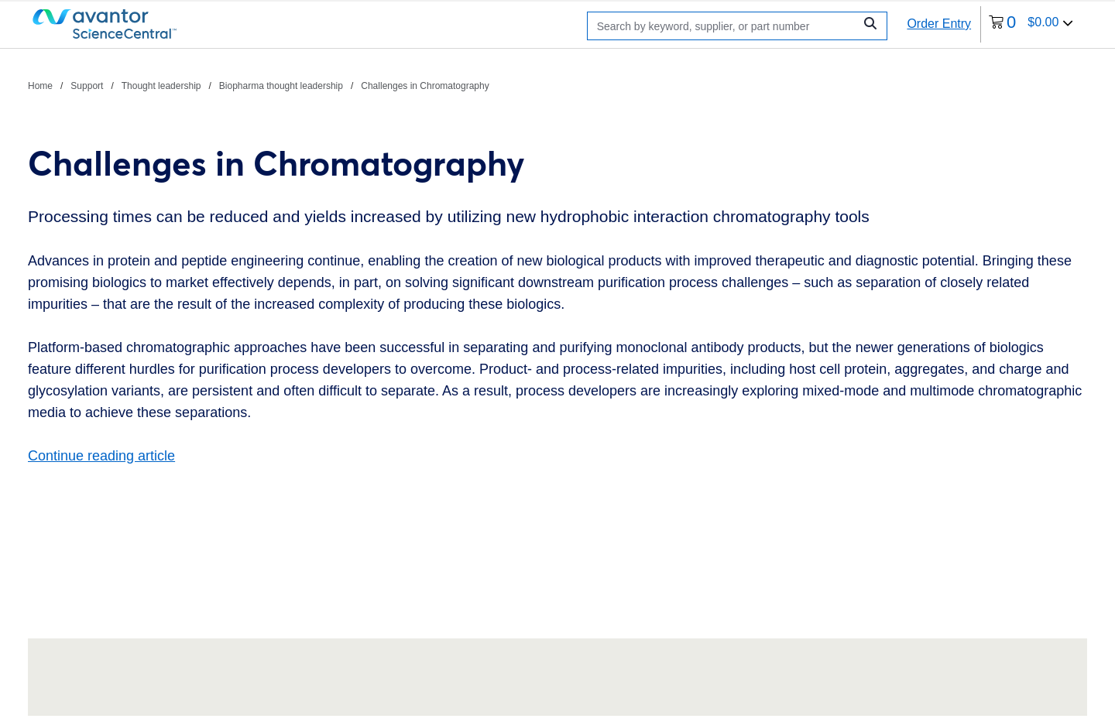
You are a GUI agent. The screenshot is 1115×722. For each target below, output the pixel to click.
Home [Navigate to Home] (40, 85)
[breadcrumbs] (258, 85)
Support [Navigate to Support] (86, 85)
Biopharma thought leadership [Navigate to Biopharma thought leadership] (281, 85)
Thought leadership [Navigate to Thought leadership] (161, 85)
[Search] (724, 25)
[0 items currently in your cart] (1031, 24)
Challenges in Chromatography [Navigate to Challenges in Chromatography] (425, 85)
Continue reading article (101, 456)
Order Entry (939, 23)
